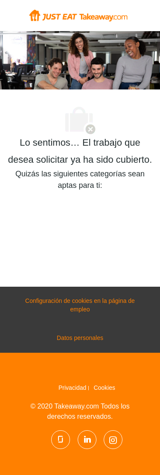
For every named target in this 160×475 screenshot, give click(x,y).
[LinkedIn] (87, 439)
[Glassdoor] (60, 439)
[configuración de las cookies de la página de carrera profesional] (80, 305)
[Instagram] (113, 439)
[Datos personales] (80, 338)
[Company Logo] (78, 15)
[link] (73, 388)
